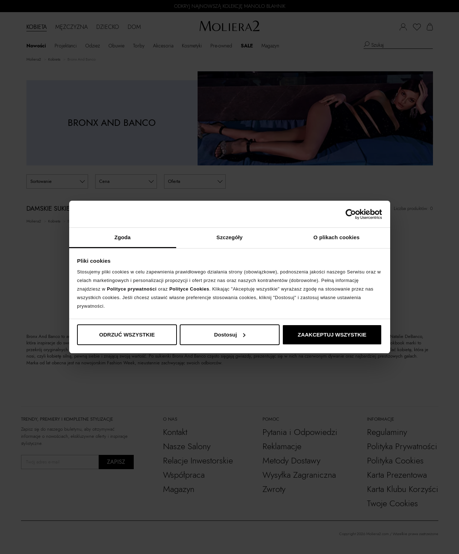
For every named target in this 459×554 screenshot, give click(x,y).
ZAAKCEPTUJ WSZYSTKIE (332, 335)
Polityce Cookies (189, 289)
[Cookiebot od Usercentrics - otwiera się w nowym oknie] (351, 214)
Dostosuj (229, 335)
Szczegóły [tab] (229, 237)
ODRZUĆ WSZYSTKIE (127, 335)
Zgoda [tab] (122, 237)
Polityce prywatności (132, 289)
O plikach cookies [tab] (336, 237)
